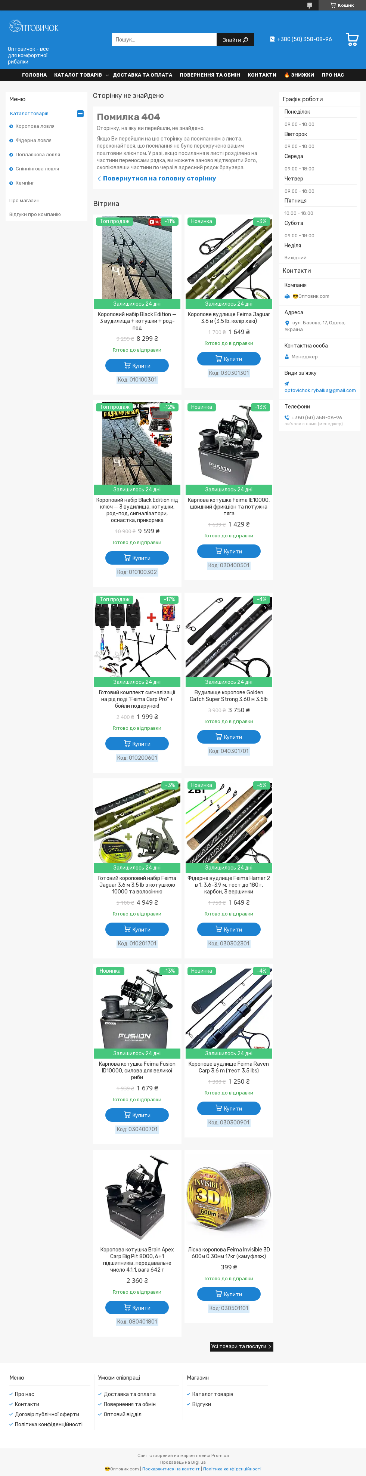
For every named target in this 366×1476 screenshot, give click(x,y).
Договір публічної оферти (47, 1414)
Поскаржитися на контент (171, 1469)
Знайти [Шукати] (232, 40)
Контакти (262, 75)
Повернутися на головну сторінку (159, 178)
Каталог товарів (78, 75)
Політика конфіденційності (49, 1424)
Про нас (333, 75)
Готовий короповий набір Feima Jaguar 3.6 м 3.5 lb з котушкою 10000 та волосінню (137, 885)
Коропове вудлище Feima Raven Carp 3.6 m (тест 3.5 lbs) (229, 1067)
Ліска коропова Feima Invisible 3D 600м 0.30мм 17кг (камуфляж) (229, 1253)
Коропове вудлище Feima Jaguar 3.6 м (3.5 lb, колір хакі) (229, 317)
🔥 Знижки (299, 75)
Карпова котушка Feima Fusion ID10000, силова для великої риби (137, 1071)
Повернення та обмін (210, 75)
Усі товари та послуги (238, 1346)
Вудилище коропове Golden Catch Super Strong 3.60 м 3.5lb (229, 696)
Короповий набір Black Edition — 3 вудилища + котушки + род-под (137, 321)
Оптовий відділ (123, 1414)
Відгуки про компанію (35, 214)
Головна (34, 75)
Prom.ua (220, 1455)
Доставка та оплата (142, 75)
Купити (142, 366)
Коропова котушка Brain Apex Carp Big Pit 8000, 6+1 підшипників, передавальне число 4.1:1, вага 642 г (137, 1260)
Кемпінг (25, 183)
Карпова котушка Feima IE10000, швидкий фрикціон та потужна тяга (229, 507)
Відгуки (201, 1404)
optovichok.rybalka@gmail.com (320, 390)
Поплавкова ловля (38, 154)
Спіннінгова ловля (37, 169)
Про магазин (24, 200)
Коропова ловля (35, 126)
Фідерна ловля (34, 140)
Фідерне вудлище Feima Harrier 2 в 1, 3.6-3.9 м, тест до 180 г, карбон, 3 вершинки (228, 885)
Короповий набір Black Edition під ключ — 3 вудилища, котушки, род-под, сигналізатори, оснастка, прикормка (137, 510)
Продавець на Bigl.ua (183, 1462)
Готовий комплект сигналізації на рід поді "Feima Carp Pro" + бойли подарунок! (137, 699)
